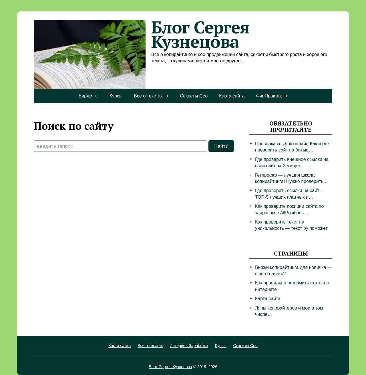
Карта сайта (231, 95)
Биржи (85, 95)
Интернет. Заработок (189, 345)
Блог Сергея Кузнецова (142, 34)
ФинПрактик (269, 95)
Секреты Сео (194, 95)
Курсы (116, 95)
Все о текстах (148, 95)
